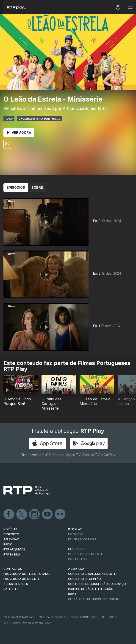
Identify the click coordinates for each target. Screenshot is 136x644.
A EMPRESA (76, 568)
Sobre (37, 187)
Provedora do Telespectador (27, 574)
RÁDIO (7, 544)
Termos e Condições (83, 617)
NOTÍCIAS (10, 529)
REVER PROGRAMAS (82, 539)
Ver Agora (19, 132)
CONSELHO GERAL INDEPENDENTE (92, 574)
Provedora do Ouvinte (21, 579)
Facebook (8, 514)
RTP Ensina (11, 554)
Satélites (11, 589)
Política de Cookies (52, 617)
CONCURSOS (77, 549)
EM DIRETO (75, 534)
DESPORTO (11, 534)
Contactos (77, 559)
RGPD (72, 594)
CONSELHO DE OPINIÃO (84, 579)
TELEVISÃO (11, 539)
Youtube (47, 514)
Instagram (34, 514)
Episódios (16, 187)
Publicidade (109, 617)
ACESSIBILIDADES (15, 584)
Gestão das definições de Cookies (94, 599)
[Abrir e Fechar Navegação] (130, 7)
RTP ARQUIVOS (14, 549)
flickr (60, 514)
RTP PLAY (75, 529)
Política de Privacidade (19, 617)
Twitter (21, 514)
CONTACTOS (12, 568)
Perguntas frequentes (86, 554)
